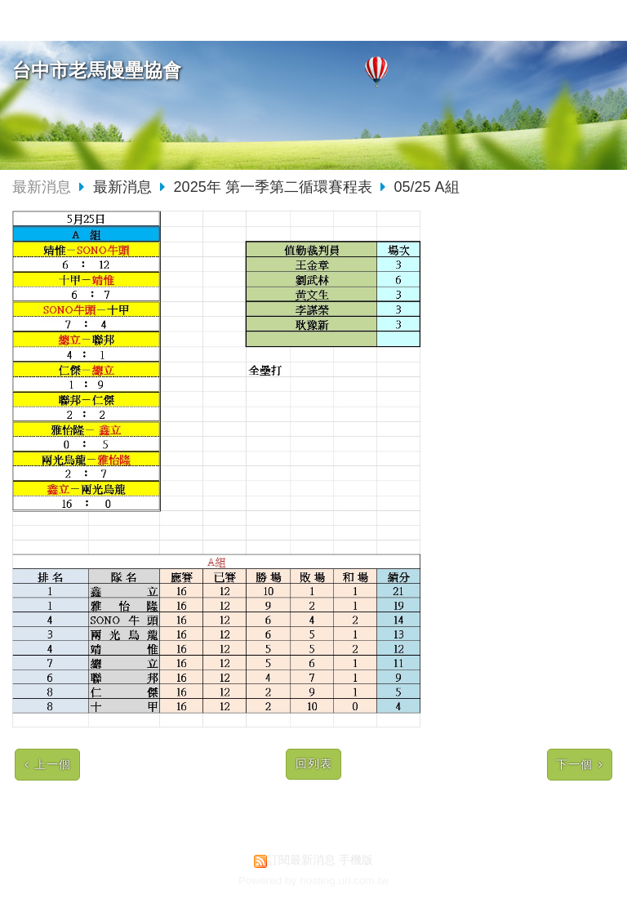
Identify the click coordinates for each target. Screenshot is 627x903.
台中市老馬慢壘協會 (96, 70)
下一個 (574, 764)
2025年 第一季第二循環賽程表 (273, 187)
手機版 (356, 860)
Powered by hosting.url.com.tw (313, 880)
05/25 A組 (426, 187)
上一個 (52, 764)
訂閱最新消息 (301, 860)
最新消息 (41, 187)
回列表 (314, 764)
